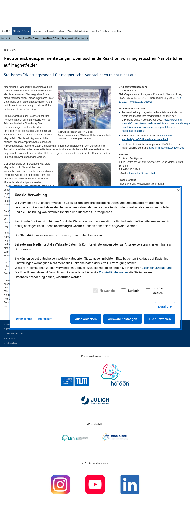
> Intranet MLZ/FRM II (14, 329)
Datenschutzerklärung (156, 268)
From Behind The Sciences (29, 38)
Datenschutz (24, 318)
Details (163, 306)
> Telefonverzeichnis (13, 333)
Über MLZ (6, 30)
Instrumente (50, 30)
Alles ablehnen (86, 319)
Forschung (36, 30)
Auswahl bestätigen (122, 319)
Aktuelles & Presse (21, 30)
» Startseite (157, 23)
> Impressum (10, 338)
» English (178, 23)
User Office (116, 30)
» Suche (168, 23)
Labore (61, 30)
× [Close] (178, 190)
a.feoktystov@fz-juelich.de (141, 173)
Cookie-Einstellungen (113, 272)
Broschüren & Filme (51, 38)
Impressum (44, 318)
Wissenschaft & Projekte (77, 30)
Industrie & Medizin (100, 30)
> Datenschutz (10, 343)
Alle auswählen (159, 319)
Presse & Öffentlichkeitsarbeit (75, 38)
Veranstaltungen (8, 38)
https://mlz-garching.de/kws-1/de (166, 147)
